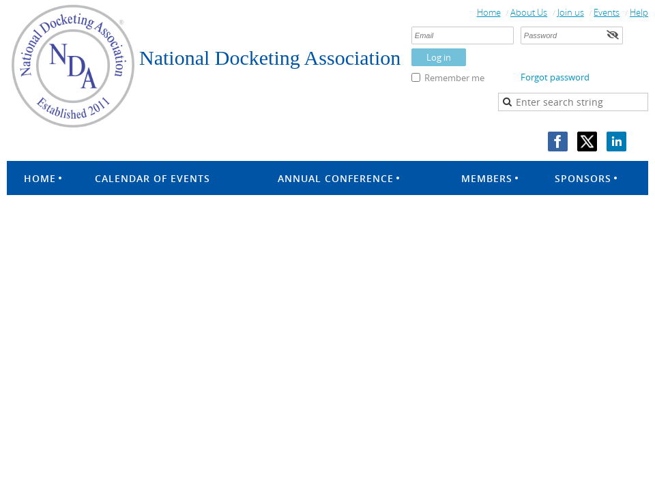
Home (489, 12)
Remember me (454, 78)
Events (607, 12)
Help (639, 12)
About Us (528, 12)
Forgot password (555, 77)
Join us (570, 12)
